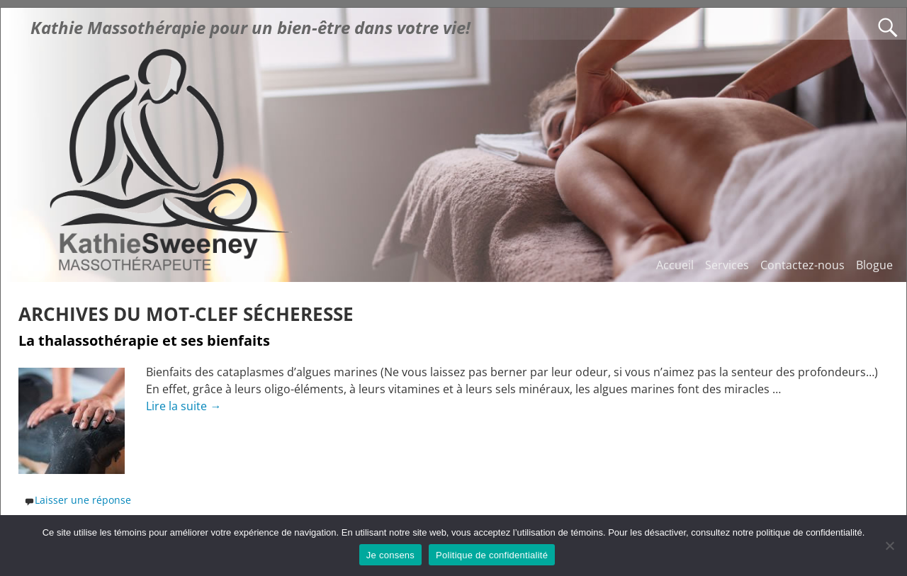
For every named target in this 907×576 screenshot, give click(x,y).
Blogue (874, 265)
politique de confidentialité (809, 532)
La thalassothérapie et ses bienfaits (144, 340)
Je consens (390, 555)
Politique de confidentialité (492, 555)
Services (727, 265)
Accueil (675, 265)
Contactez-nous (802, 265)
